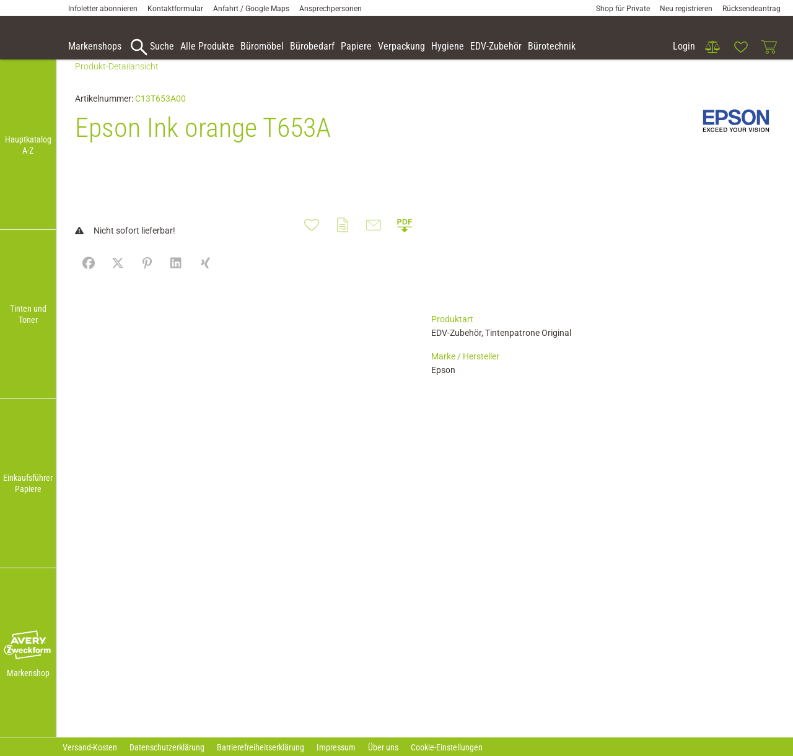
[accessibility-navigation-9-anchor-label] (95, 47)
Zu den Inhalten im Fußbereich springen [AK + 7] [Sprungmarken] (0, 0)
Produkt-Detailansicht (117, 85)
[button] (28, 645)
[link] (712, 47)
